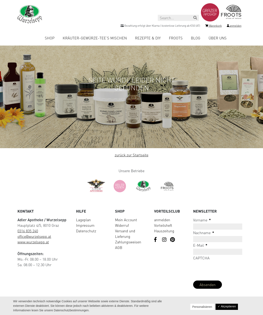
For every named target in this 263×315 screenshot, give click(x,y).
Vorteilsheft (163, 225)
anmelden (162, 220)
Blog (195, 38)
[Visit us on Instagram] (164, 240)
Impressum (85, 225)
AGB (118, 247)
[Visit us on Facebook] (156, 240)
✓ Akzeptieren (227, 306)
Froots (176, 38)
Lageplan (83, 220)
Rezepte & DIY (148, 38)
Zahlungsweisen (128, 242)
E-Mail (200, 245)
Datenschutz (86, 231)
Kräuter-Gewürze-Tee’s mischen (95, 38)
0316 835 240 (27, 231)
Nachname (203, 232)
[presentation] (224, 269)
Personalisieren (202, 306)
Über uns (218, 38)
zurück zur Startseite (131, 155)
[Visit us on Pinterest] (172, 240)
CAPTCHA (201, 258)
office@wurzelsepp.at (34, 236)
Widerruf (122, 225)
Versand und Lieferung (125, 234)
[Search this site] (178, 18)
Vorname (202, 220)
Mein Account (126, 220)
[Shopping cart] (213, 26)
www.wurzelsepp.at (33, 242)
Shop (49, 38)
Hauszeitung (164, 231)
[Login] (234, 26)
